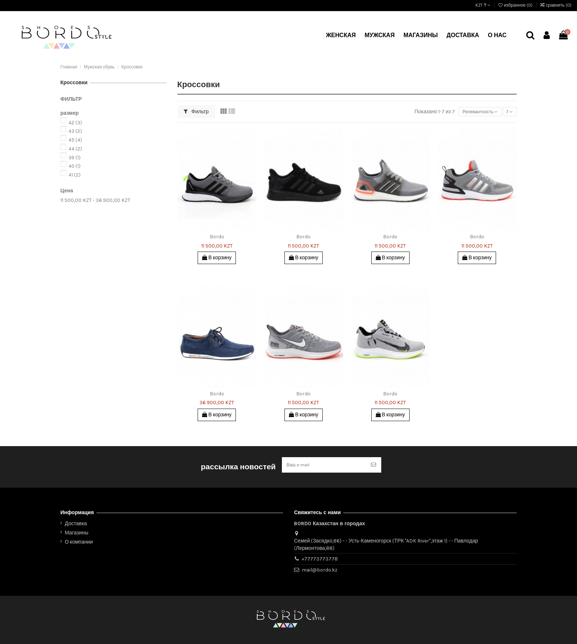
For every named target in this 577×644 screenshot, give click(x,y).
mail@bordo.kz (319, 570)
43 (75, 131)
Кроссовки (74, 82)
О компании (79, 542)
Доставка (76, 523)
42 (75, 122)
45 (75, 140)
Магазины (76, 533)
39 (74, 157)
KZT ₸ (483, 5)
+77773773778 (320, 559)
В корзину (216, 258)
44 (75, 149)
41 (74, 175)
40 (74, 166)
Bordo (217, 237)
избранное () (516, 5)
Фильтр (196, 111)
